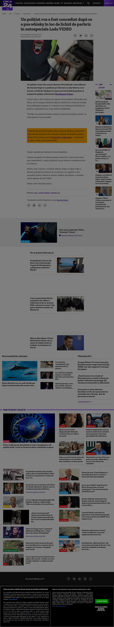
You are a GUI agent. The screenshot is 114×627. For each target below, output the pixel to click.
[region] (57, 606)
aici (31, 613)
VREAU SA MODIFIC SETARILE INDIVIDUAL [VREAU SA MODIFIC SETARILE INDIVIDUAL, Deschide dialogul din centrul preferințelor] (101, 608)
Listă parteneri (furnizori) (59, 606)
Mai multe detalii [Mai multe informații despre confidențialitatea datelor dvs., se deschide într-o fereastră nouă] (13, 599)
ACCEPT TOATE (102, 601)
